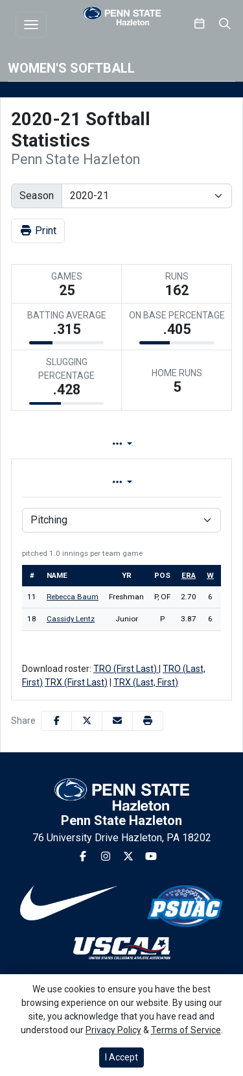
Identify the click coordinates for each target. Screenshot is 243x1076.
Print (37, 230)
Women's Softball (71, 68)
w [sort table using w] (210, 575)
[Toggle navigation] (31, 25)
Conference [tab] (167, 482)
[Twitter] (128, 857)
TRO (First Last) (126, 669)
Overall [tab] (62, 482)
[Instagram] (105, 857)
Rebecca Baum (72, 596)
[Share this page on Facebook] (56, 721)
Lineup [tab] (146, 444)
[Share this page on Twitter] (86, 721)
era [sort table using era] (188, 575)
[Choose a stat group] (121, 520)
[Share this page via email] (117, 721)
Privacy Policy (113, 1030)
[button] (147, 721)
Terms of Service (186, 1030)
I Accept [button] (121, 1057)
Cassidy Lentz (71, 618)
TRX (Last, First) (145, 682)
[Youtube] (151, 857)
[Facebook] (82, 857)
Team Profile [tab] (57, 444)
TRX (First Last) (76, 682)
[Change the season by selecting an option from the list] (147, 196)
